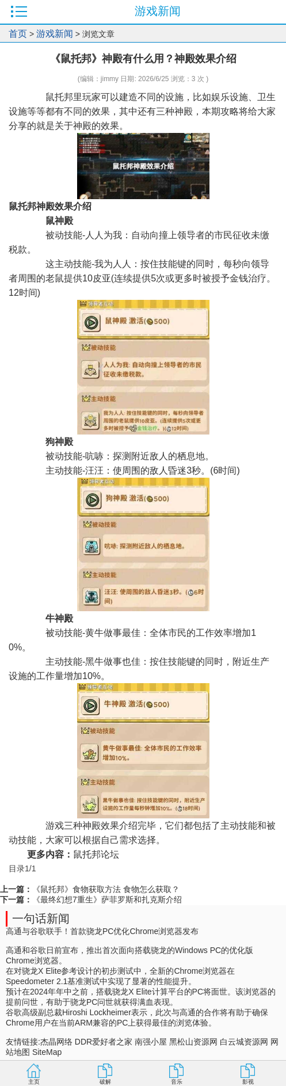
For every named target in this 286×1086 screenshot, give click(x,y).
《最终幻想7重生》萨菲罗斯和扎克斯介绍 (107, 899)
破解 (105, 1082)
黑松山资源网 (193, 1041)
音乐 (176, 1082)
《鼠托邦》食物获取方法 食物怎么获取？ (106, 889)
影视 (248, 1082)
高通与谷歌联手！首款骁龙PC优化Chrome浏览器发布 (102, 931)
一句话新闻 (41, 918)
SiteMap (47, 1052)
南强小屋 (151, 1041)
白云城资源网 (244, 1041)
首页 (18, 34)
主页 (34, 1082)
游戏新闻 (54, 34)
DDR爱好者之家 (103, 1041)
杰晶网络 (56, 1041)
